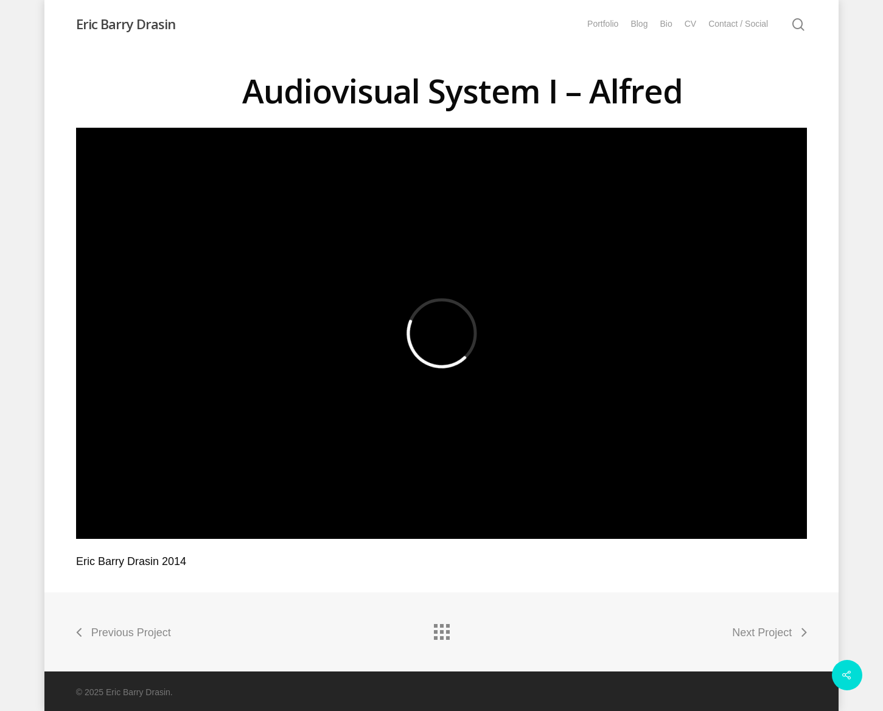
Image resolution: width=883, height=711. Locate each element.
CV (690, 24)
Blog (638, 24)
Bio (666, 24)
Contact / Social (738, 24)
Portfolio (602, 24)
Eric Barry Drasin (125, 23)
